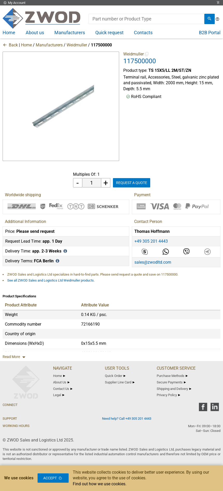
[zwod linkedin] (214, 409)
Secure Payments (171, 382)
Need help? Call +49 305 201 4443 (126, 418)
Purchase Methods (172, 376)
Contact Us (63, 389)
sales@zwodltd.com (152, 262)
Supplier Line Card (120, 382)
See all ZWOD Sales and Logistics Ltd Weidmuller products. (51, 280)
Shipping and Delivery (174, 389)
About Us (61, 382)
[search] (209, 19)
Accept (53, 478)
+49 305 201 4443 (151, 241)
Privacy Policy (168, 395)
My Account (14, 3)
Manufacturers (49, 45)
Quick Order (115, 376)
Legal (58, 395)
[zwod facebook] (203, 409)
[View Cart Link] (218, 2)
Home (26, 45)
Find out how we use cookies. (99, 483)
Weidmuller (77, 45)
